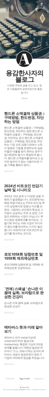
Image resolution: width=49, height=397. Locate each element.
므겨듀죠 (22, 389)
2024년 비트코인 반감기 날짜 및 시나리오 (23, 187)
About (25, 98)
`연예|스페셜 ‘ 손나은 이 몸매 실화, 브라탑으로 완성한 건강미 (24, 292)
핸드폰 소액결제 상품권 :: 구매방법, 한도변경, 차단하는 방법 (24, 117)
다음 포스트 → (40, 379)
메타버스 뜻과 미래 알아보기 (23, 329)
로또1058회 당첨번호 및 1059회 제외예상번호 (23, 256)
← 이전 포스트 (9, 379)
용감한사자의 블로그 (24, 59)
